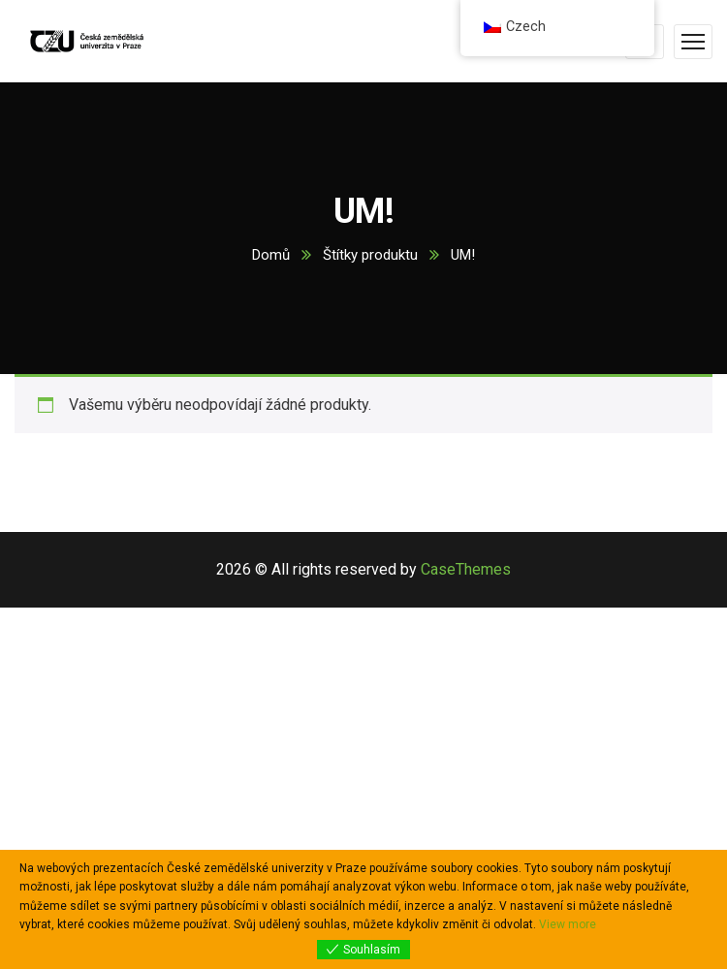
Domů (271, 255)
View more (567, 924)
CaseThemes (466, 569)
